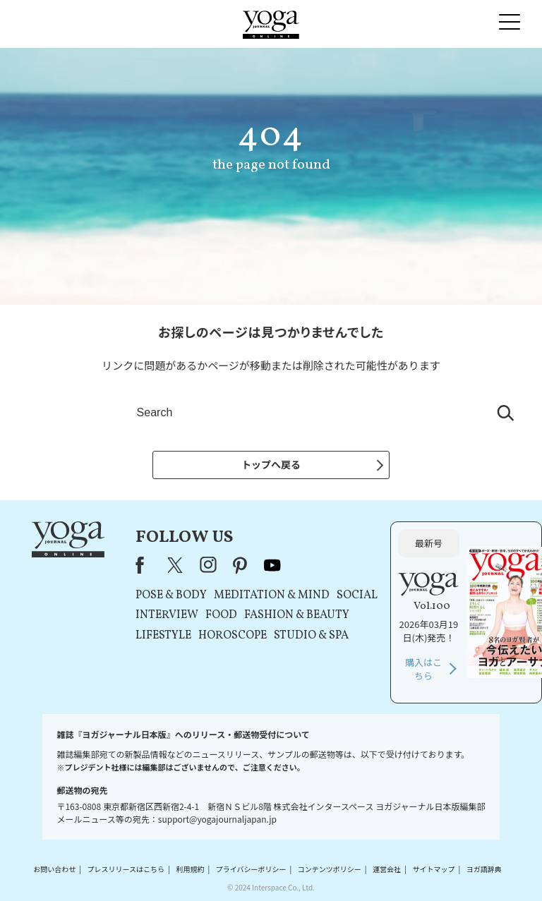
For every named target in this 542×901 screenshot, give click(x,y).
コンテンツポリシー (329, 869)
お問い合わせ (54, 869)
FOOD (221, 615)
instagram (208, 565)
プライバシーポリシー (251, 869)
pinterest (240, 565)
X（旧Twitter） (176, 565)
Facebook (144, 565)
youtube (272, 565)
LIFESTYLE (163, 635)
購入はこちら (423, 669)
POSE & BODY (171, 595)
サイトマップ (433, 869)
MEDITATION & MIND (272, 595)
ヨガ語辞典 (484, 869)
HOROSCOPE (232, 635)
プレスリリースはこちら (126, 869)
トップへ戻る (271, 464)
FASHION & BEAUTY (296, 615)
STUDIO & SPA (311, 635)
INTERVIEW (167, 615)
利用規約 (190, 869)
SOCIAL (357, 595)
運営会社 (387, 869)
